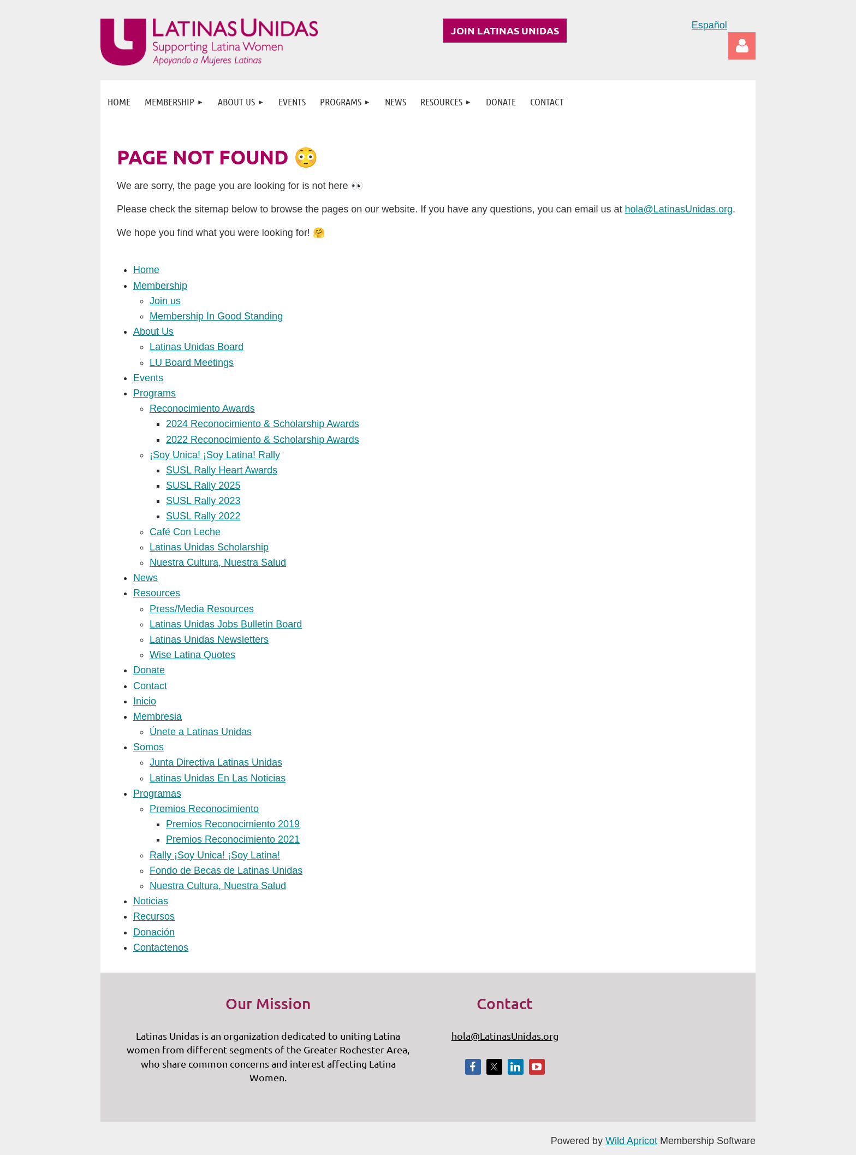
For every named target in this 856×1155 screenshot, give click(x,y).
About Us (153, 331)
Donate (149, 670)
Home (146, 269)
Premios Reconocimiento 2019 (233, 824)
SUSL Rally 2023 (203, 500)
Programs (154, 393)
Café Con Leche (185, 531)
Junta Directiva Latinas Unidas (216, 762)
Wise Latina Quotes (192, 654)
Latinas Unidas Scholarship (209, 547)
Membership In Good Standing (216, 316)
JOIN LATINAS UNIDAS (505, 30)
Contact (150, 685)
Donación (154, 932)
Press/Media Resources (202, 608)
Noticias (150, 901)
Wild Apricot (631, 1140)
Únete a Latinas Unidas (201, 731)
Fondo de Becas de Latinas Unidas (226, 870)
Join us (165, 300)
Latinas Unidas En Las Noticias (218, 778)
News (145, 577)
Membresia (157, 716)
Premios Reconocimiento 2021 (233, 839)
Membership (160, 285)
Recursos (154, 916)
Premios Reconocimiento (204, 808)
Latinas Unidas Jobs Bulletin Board (226, 624)
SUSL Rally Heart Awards (221, 470)
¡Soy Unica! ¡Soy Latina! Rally (215, 454)
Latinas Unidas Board (196, 346)
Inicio (144, 701)
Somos (148, 747)
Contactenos (160, 947)
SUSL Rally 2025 (203, 485)
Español (709, 25)
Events (148, 377)
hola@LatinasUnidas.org (679, 209)
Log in (742, 46)
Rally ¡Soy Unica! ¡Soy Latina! (215, 855)
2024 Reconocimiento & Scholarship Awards (262, 423)
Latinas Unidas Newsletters (209, 639)
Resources (156, 593)
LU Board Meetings (192, 362)
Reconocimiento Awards (202, 408)
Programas (157, 793)
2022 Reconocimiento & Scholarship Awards (262, 439)
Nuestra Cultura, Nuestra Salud (218, 562)
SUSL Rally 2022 (203, 516)
